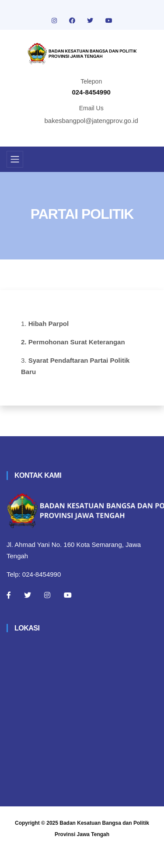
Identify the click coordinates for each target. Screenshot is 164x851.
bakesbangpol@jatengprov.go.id (91, 120)
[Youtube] (67, 595)
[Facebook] (9, 595)
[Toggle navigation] (15, 159)
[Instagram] (47, 595)
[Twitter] (27, 595)
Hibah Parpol (48, 323)
